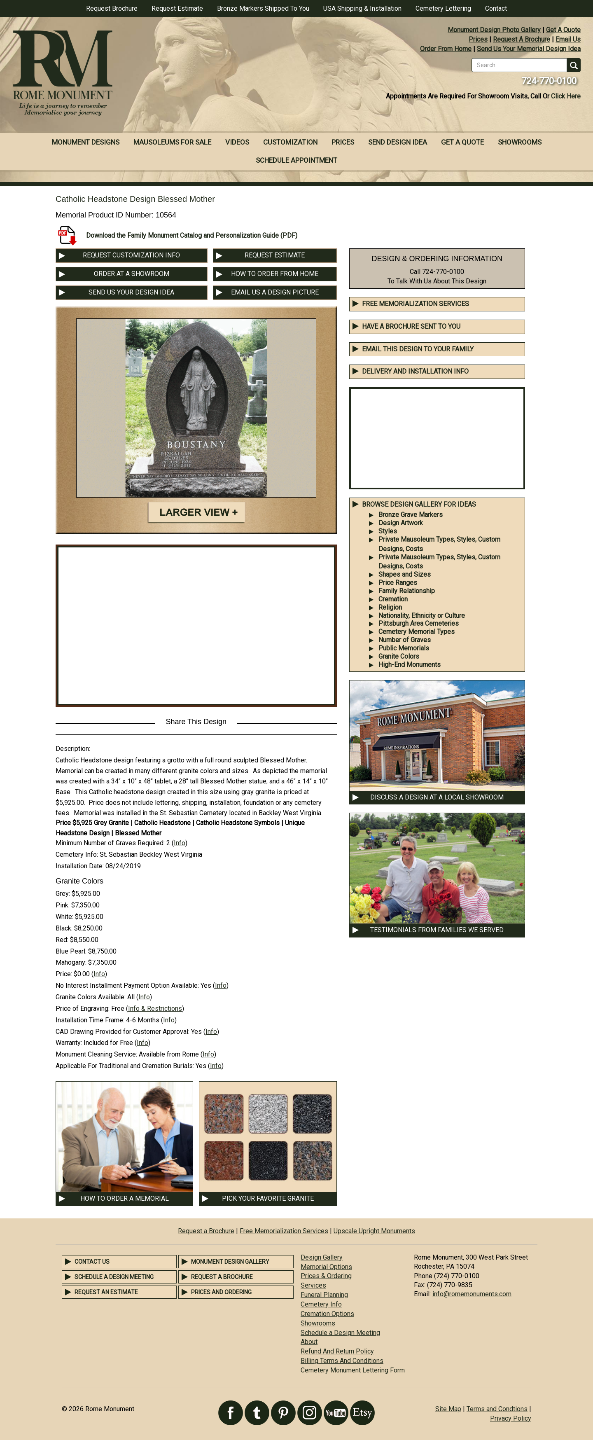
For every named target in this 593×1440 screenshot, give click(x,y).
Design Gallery (322, 1257)
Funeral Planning (324, 1295)
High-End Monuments (409, 665)
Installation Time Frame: (90, 1020)
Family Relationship (406, 591)
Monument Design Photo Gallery (494, 30)
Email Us (568, 39)
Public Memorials (403, 648)
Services (313, 1285)
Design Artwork (400, 523)
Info (179, 843)
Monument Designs (85, 142)
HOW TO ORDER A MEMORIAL (124, 1198)
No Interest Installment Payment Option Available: (127, 985)
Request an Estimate (106, 1292)
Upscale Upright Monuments (374, 1231)
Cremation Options (327, 1314)
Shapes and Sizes (404, 574)
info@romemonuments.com (471, 1294)
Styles (387, 531)
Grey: (63, 894)
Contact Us (92, 1261)
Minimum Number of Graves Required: (110, 843)
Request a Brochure (206, 1231)
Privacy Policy (510, 1418)
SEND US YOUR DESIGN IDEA (131, 292)
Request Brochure (112, 8)
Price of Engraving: (83, 1008)
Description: (73, 749)
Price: (64, 974)
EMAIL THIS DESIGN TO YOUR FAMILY (418, 349)
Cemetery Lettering (443, 8)
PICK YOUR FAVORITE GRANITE (268, 1198)
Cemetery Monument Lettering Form (353, 1370)
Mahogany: (71, 962)
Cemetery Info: (77, 854)
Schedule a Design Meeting (114, 1277)
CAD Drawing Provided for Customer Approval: (122, 1032)
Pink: (63, 905)
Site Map (448, 1409)
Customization (290, 142)
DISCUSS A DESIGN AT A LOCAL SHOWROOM (437, 797)
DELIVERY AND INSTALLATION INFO (415, 371)
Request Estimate (177, 8)
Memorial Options (326, 1267)
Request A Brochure (521, 39)
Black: (64, 928)
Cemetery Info (321, 1304)
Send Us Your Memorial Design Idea (529, 49)
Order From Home (446, 49)
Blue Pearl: (71, 951)
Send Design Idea (397, 142)
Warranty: (69, 1043)
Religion (390, 607)
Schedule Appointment (296, 160)
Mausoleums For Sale (172, 142)
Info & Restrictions (155, 1008)
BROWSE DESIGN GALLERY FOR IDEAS (419, 504)
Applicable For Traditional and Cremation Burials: (125, 1066)
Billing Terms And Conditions (342, 1361)
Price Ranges (397, 583)
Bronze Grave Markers (410, 515)
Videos (237, 142)
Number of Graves (404, 640)
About (309, 1342)
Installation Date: (80, 866)
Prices (478, 39)
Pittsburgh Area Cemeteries (418, 623)
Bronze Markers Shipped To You (263, 8)
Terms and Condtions (497, 1409)
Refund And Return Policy (337, 1351)
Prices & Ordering (326, 1276)
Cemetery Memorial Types (416, 632)
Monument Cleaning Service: (96, 1054)
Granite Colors (398, 656)
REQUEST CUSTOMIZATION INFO (131, 255)
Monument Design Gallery (230, 1261)
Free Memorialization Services (415, 304)
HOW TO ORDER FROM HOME (274, 274)
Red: (62, 940)
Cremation (393, 599)
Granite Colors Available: (91, 997)
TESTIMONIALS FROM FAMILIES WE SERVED (437, 930)
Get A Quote (563, 30)
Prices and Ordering (221, 1292)
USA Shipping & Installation (362, 8)
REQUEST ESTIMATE (275, 255)
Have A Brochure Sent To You (411, 326)
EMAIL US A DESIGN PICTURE (275, 292)
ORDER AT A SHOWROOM (131, 274)
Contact (496, 8)
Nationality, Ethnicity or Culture (421, 615)
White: (64, 917)
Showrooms (520, 142)
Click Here (566, 96)
